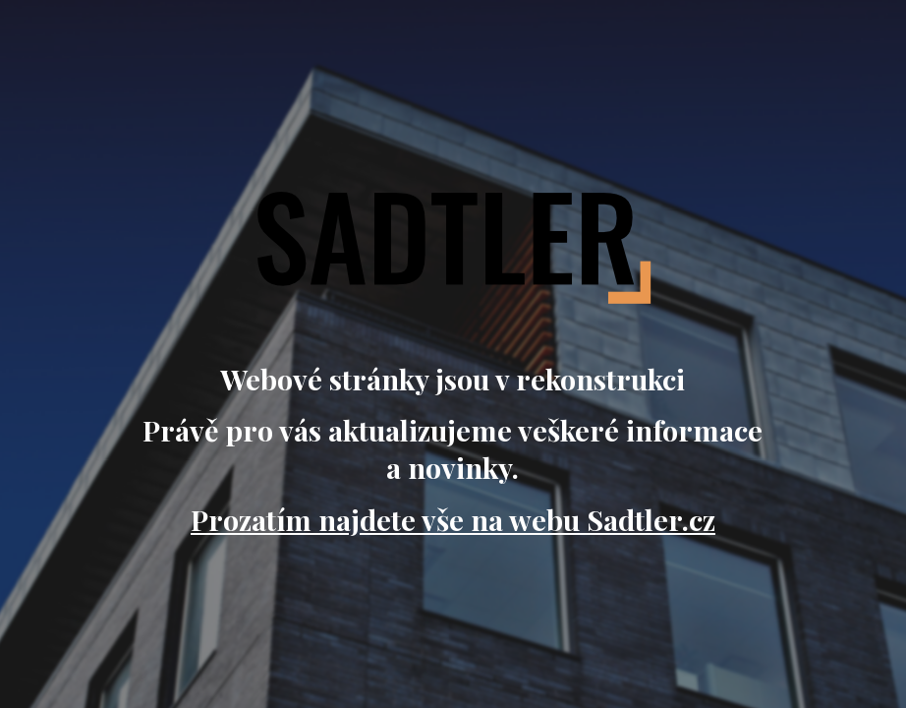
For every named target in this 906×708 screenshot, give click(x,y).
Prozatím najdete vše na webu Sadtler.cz (453, 519)
